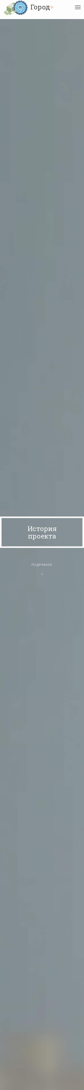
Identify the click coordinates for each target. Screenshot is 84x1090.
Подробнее (42, 571)
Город (42, 6)
